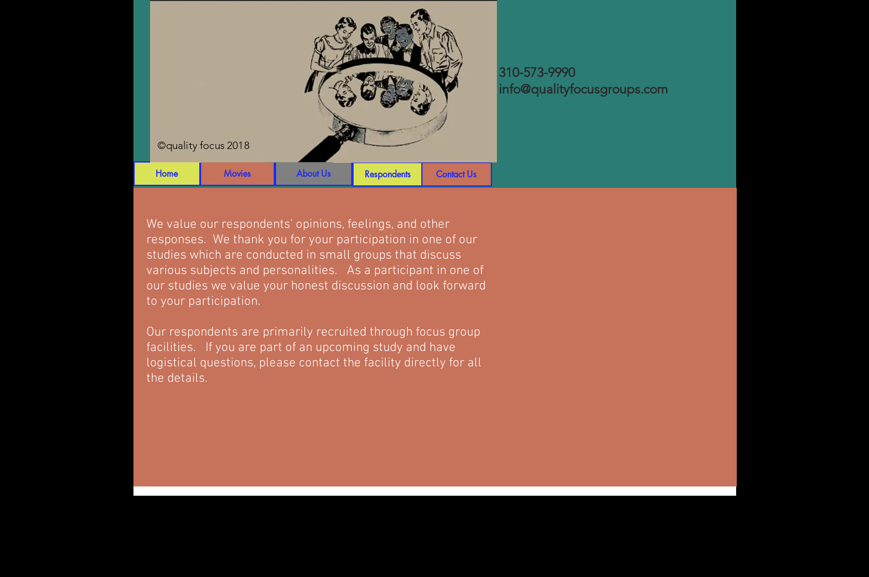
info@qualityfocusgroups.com (583, 89)
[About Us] (313, 173)
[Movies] (237, 173)
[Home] (166, 173)
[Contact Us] (456, 174)
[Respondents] (387, 174)
